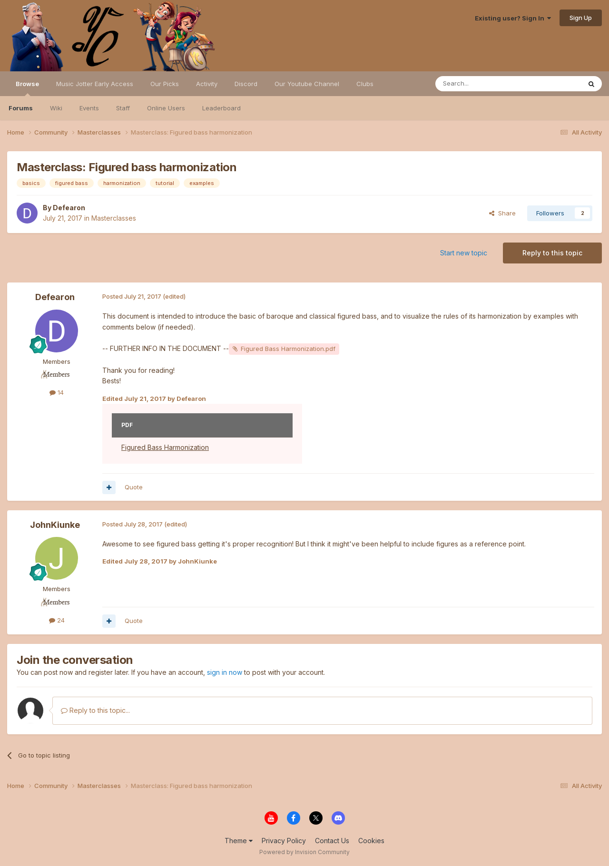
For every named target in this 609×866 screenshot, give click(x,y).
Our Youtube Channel (307, 84)
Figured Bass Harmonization (165, 447)
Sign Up (581, 17)
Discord (246, 84)
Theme (239, 841)
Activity (206, 84)
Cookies (371, 841)
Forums (21, 108)
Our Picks (164, 84)
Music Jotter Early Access (94, 84)
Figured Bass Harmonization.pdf (288, 348)
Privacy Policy (284, 841)
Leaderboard (221, 108)
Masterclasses (113, 218)
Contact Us (332, 841)
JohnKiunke (55, 525)
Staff (123, 108)
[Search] (483, 83)
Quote (134, 487)
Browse (27, 88)
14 (56, 392)
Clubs (364, 84)
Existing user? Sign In (513, 18)
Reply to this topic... (95, 710)
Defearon (69, 208)
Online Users (166, 108)
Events (89, 108)
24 (57, 620)
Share (502, 213)
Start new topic (463, 253)
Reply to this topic (552, 253)
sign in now (224, 672)
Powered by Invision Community (304, 852)
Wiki (56, 108)
